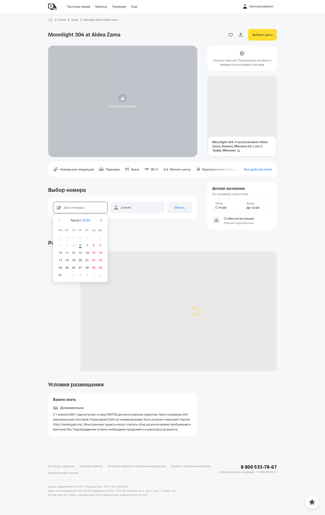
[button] (50, 19)
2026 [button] (86, 220)
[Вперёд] (101, 220)
